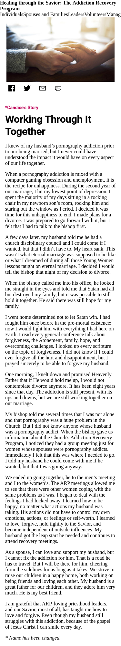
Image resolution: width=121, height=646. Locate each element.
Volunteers (95, 14)
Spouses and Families (45, 14)
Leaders (76, 14)
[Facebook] (11, 88)
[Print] (58, 88)
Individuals (11, 14)
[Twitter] (27, 88)
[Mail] (42, 88)
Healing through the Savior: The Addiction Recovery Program (58, 5)
